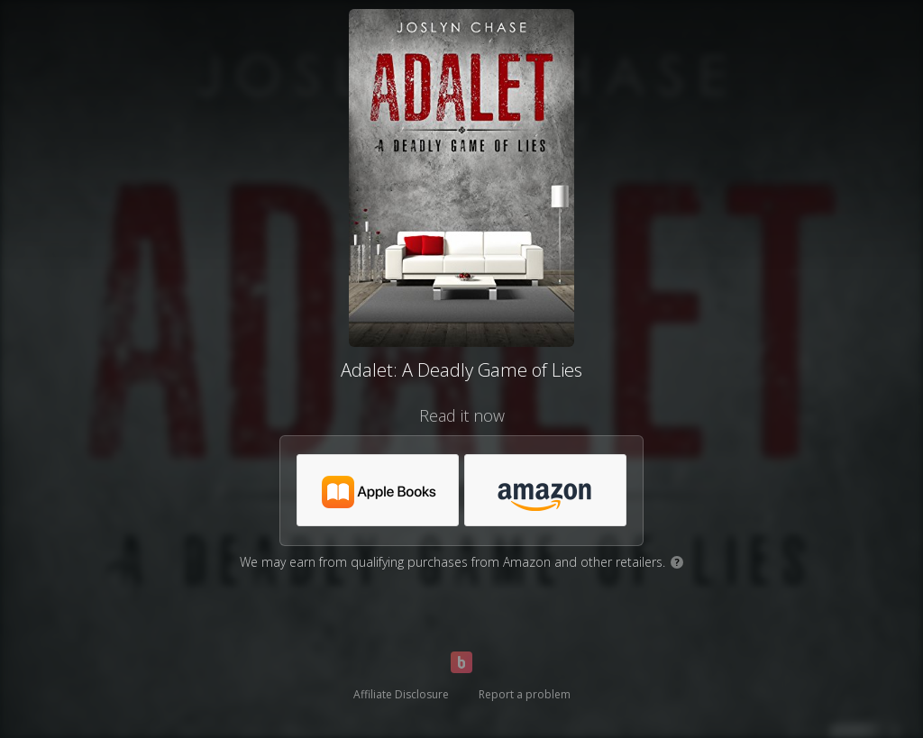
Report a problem (525, 694)
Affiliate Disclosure (401, 694)
